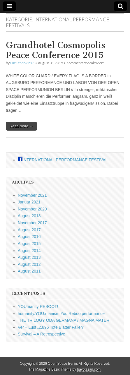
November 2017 (32, 222)
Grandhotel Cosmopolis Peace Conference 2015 (55, 50)
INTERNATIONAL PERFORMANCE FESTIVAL (65, 159)
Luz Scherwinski (22, 63)
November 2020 (32, 209)
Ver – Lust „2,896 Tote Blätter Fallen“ (51, 327)
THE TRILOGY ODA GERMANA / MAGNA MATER (63, 320)
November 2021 (32, 195)
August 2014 (29, 250)
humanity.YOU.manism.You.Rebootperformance (61, 313)
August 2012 (29, 264)
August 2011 (29, 271)
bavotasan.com (89, 369)
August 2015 (29, 243)
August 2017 (29, 229)
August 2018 (29, 215)
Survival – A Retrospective (41, 334)
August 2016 (29, 236)
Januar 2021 (29, 202)
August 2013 (29, 257)
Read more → (21, 126)
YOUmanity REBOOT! (38, 306)
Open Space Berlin (62, 364)
